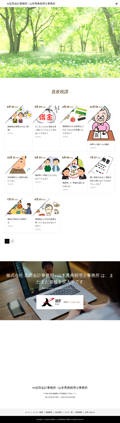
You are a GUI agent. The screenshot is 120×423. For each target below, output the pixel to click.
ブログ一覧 (68, 412)
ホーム (27, 412)
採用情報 (78, 412)
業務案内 (49, 412)
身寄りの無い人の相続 (99, 144)
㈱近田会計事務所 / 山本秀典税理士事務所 (31, 3)
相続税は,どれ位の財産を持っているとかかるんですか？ (45, 222)
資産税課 (10, 133)
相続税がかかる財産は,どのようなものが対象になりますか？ (73, 129)
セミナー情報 (38, 412)
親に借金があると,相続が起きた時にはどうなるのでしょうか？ (100, 180)
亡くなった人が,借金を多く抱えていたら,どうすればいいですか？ (45, 130)
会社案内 (58, 412)
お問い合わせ (90, 412)
